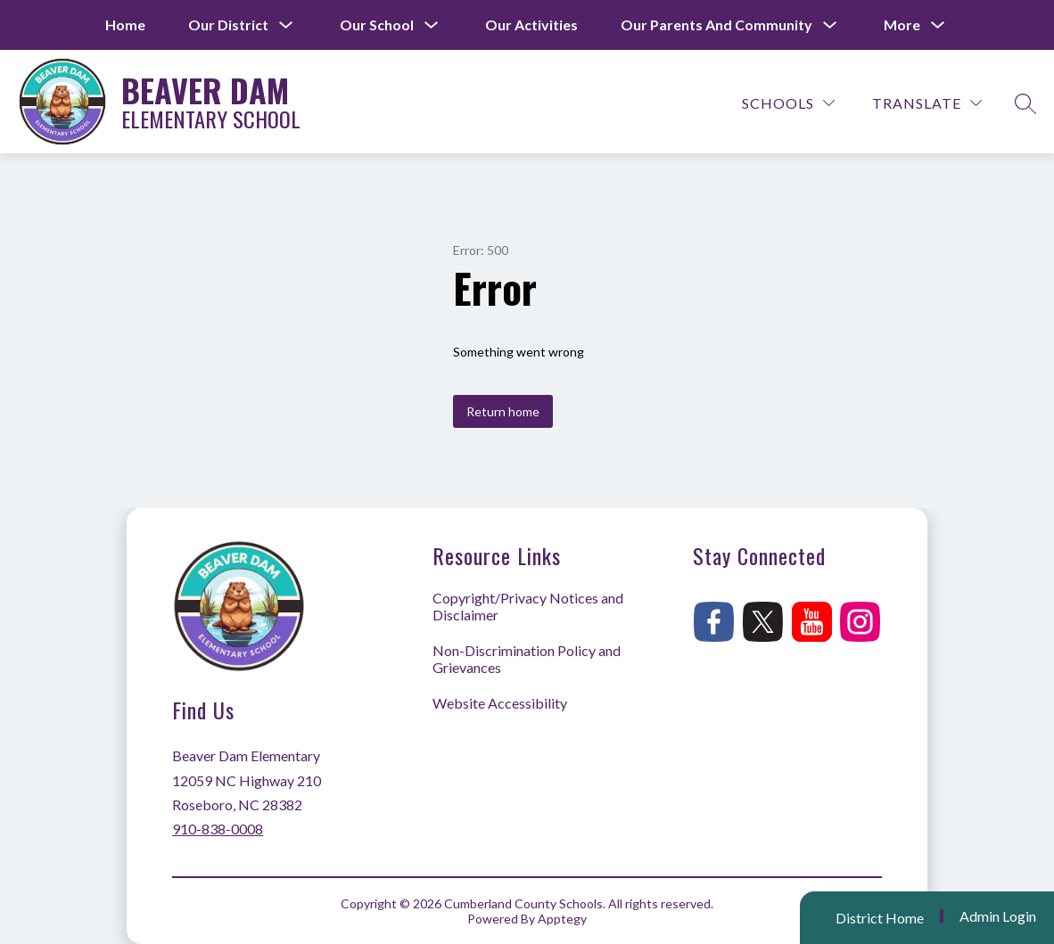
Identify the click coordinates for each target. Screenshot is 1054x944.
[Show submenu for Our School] (377, 25)
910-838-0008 (217, 828)
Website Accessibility (499, 702)
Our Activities (531, 24)
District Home (880, 917)
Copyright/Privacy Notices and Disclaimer (527, 606)
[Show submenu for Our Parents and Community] (716, 25)
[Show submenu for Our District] (228, 25)
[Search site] (1025, 103)
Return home (502, 411)
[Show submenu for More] (902, 25)
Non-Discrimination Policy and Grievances (526, 659)
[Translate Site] (927, 103)
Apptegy (562, 918)
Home (125, 24)
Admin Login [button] (997, 916)
